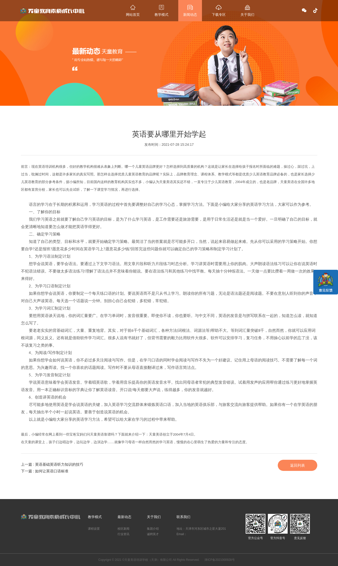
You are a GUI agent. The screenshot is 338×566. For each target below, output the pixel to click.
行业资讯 (123, 534)
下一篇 (45, 471)
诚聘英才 (153, 534)
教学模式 (95, 517)
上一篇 (52, 464)
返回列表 (297, 465)
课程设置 (94, 528)
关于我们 (154, 517)
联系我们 (183, 517)
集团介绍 (153, 528)
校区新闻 (123, 528)
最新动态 (124, 517)
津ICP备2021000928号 (219, 560)
